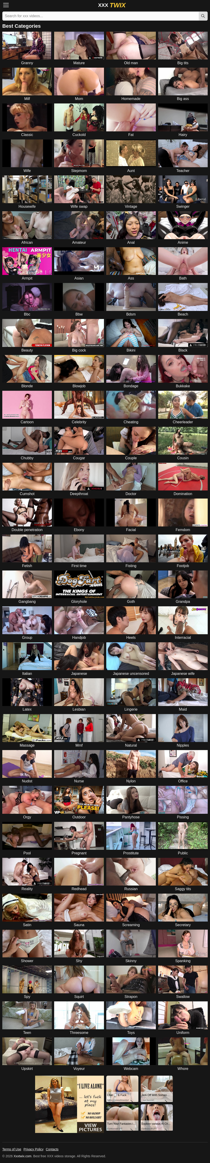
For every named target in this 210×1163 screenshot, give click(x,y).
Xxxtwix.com (22, 1156)
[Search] (203, 16)
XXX (112, 5)
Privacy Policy (33, 1149)
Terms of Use (11, 1149)
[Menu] (7, 5)
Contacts (52, 1149)
